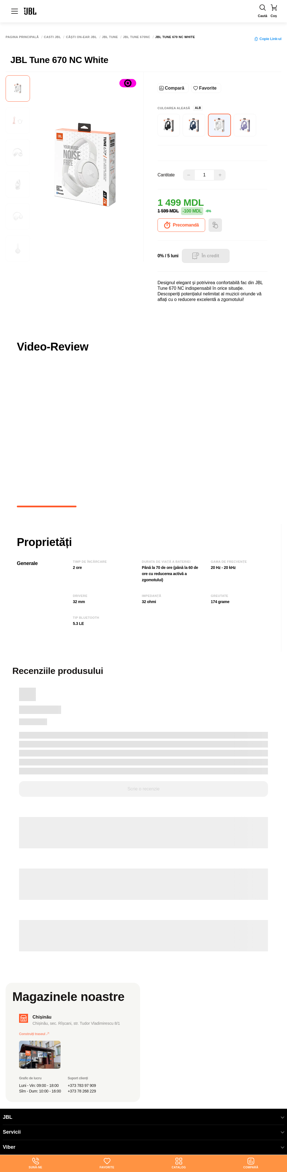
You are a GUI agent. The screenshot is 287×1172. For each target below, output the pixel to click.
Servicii (143, 1132)
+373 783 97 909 (82, 1085)
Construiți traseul (34, 1034)
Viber (143, 1147)
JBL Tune (110, 37)
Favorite (106, 1163)
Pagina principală (22, 37)
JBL (143, 1117)
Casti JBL (52, 37)
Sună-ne (35, 1163)
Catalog (179, 1163)
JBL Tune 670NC (136, 37)
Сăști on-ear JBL (81, 37)
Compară (250, 1163)
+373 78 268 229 (82, 1091)
